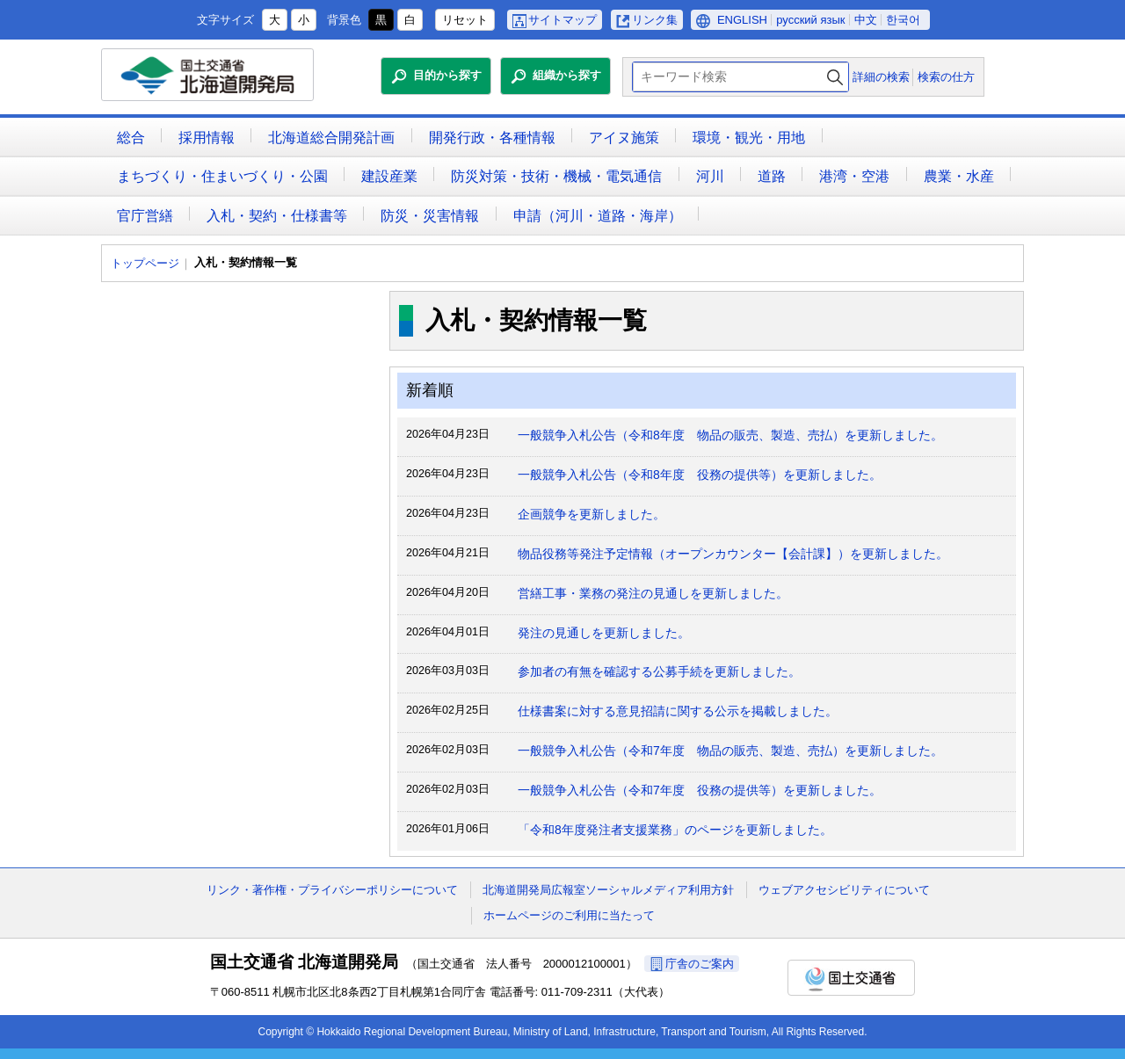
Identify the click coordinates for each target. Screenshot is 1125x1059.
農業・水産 (959, 176)
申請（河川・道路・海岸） (597, 215)
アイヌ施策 (624, 137)
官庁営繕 (145, 215)
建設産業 (389, 176)
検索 (835, 76)
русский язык (810, 19)
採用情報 (206, 137)
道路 (772, 176)
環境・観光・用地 (749, 137)
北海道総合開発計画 (331, 137)
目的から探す (447, 75)
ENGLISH (742, 19)
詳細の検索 (881, 76)
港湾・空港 (854, 176)
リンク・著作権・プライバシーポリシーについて (332, 889)
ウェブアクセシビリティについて (844, 889)
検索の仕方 (946, 76)
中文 (865, 19)
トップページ (145, 263)
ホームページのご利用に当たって (569, 915)
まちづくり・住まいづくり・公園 (222, 176)
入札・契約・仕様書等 (277, 215)
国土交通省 (851, 978)
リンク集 (655, 19)
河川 (710, 176)
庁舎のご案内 (699, 963)
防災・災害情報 (430, 215)
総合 (131, 137)
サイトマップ (562, 19)
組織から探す (567, 75)
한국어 (903, 19)
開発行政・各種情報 (492, 137)
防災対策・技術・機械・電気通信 (556, 176)
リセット (465, 19)
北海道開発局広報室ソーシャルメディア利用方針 (608, 889)
